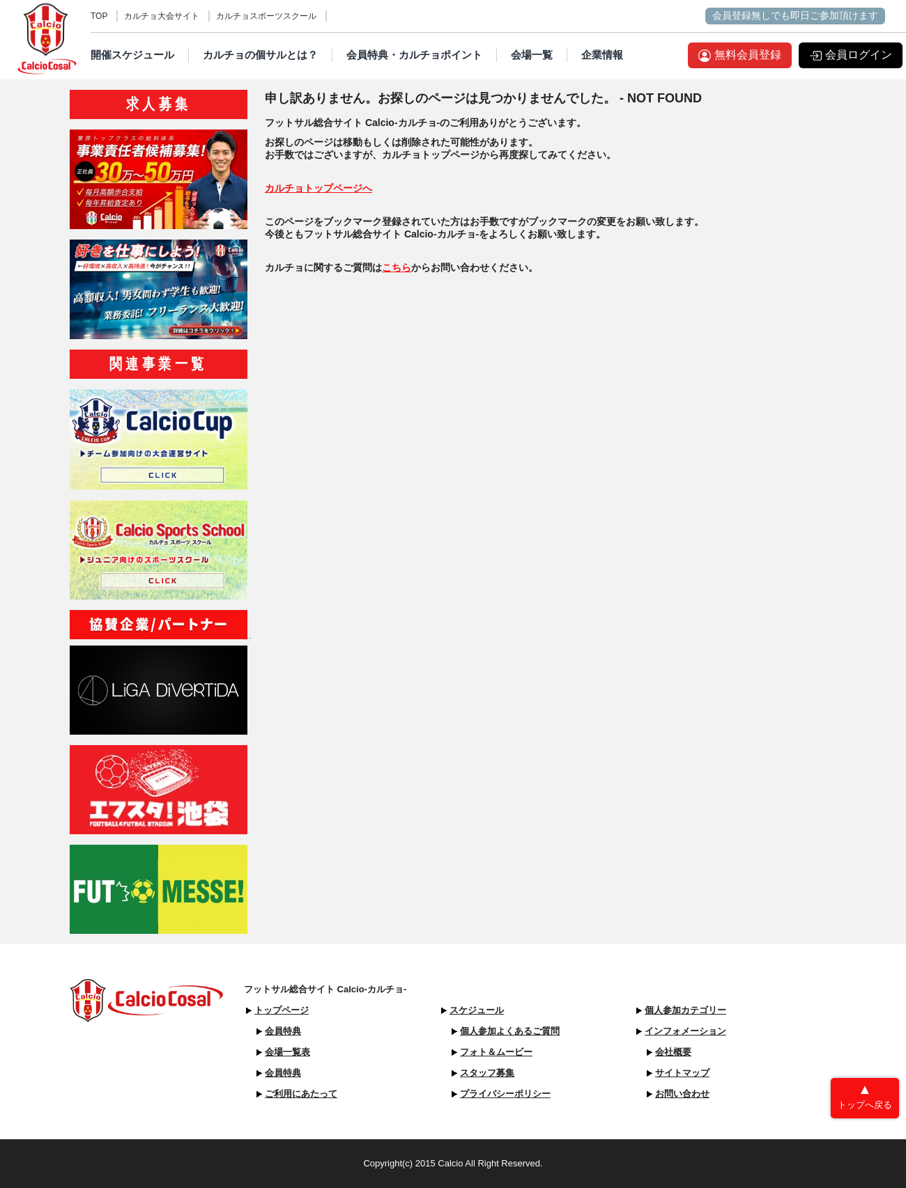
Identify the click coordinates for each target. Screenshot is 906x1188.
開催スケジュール (132, 55)
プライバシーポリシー (505, 1093)
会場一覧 (532, 55)
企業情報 (602, 55)
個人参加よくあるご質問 (510, 1031)
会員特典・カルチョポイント (414, 55)
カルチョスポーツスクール (266, 16)
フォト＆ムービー (496, 1052)
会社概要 (673, 1052)
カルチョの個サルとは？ (260, 55)
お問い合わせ (682, 1093)
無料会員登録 (747, 55)
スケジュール (477, 1010)
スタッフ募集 (487, 1073)
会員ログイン (858, 55)
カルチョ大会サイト (161, 16)
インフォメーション (685, 1031)
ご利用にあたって (301, 1093)
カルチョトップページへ (318, 188)
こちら (396, 267)
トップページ (281, 1010)
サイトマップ (682, 1073)
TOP (99, 16)
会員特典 (283, 1031)
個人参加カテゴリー (685, 1010)
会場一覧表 (287, 1052)
